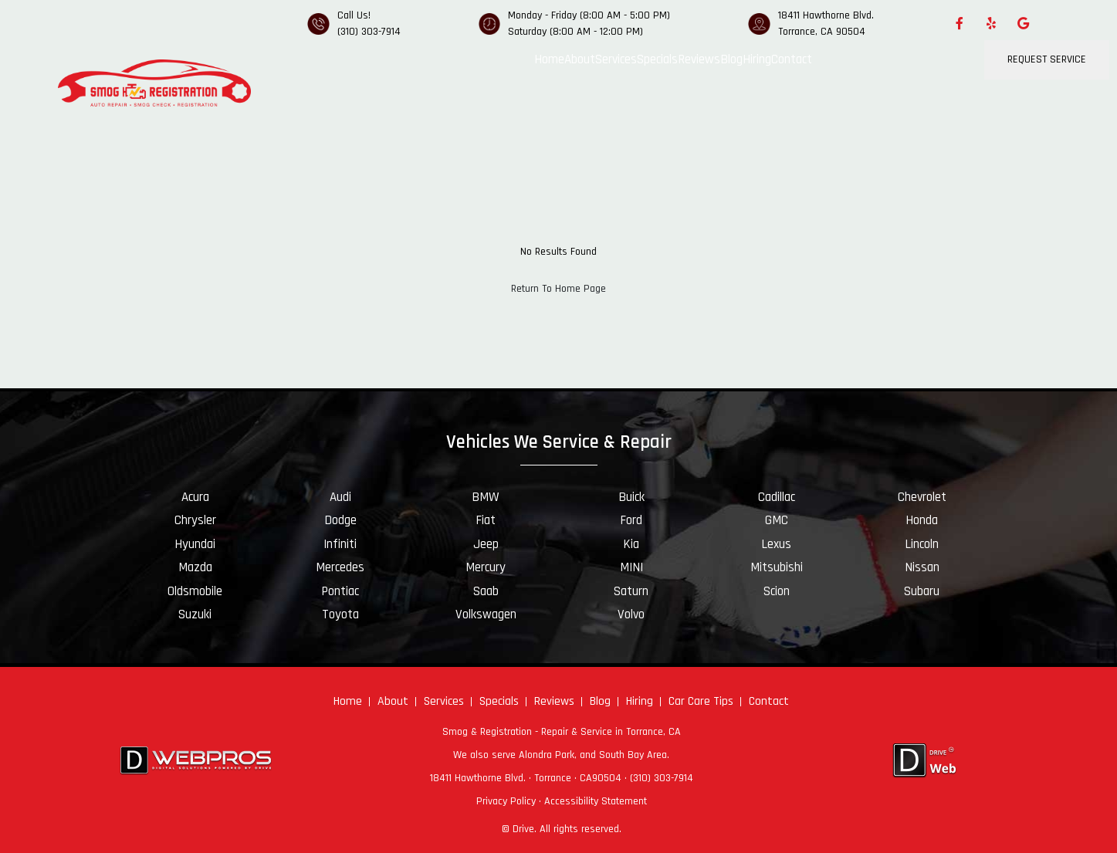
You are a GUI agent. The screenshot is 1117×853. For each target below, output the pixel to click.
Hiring (757, 59)
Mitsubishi (776, 567)
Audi (340, 497)
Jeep (486, 544)
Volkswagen (485, 614)
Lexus (776, 544)
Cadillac (776, 497)
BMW (485, 497)
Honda (921, 520)
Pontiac (340, 591)
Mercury (485, 567)
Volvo (631, 614)
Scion (776, 591)
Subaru (921, 591)
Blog (731, 59)
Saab (486, 591)
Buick (631, 497)
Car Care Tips (701, 701)
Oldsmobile (195, 591)
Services (616, 59)
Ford (631, 520)
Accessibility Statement (595, 801)
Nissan (922, 567)
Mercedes (340, 567)
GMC (776, 520)
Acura (195, 497)
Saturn (631, 591)
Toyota (340, 614)
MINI (631, 567)
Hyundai (194, 544)
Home (549, 59)
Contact (791, 59)
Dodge (340, 520)
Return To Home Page (558, 289)
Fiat (486, 520)
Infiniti (340, 544)
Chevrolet (922, 497)
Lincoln (922, 544)
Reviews (699, 59)
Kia (631, 544)
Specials (657, 59)
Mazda (195, 567)
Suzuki (195, 614)
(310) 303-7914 (369, 32)
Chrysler (195, 520)
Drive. (524, 829)
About (579, 59)
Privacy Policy (506, 801)
